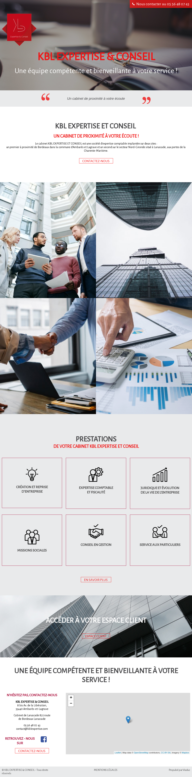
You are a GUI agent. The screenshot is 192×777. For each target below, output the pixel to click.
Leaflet (118, 753)
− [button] (71, 704)
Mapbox (185, 753)
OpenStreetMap (141, 753)
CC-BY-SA (166, 753)
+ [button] (71, 698)
